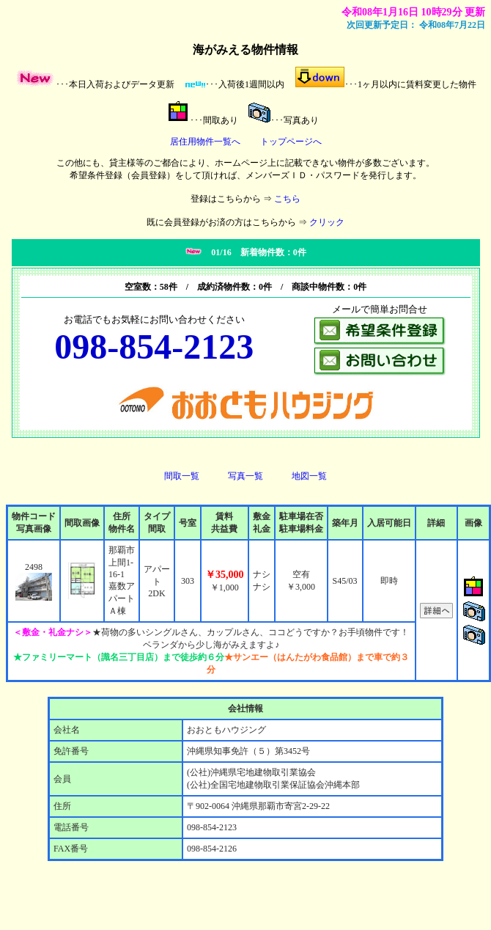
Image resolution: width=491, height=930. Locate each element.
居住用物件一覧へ (205, 141)
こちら (287, 199)
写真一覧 (245, 476)
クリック (326, 222)
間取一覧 (181, 476)
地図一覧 (309, 476)
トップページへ (291, 141)
